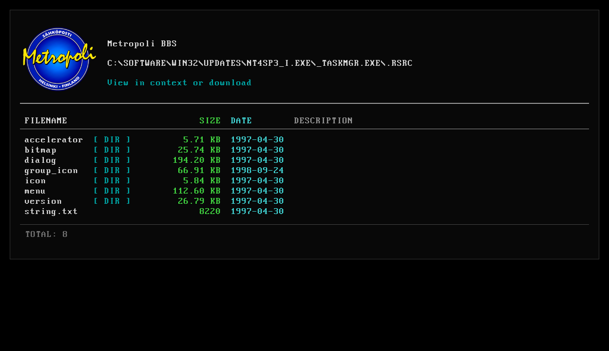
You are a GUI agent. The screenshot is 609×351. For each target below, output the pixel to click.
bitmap (41, 150)
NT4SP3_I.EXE (279, 63)
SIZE (210, 121)
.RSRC (399, 63)
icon (35, 181)
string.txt (51, 211)
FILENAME (46, 121)
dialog (41, 160)
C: (113, 63)
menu (35, 191)
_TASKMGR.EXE (349, 63)
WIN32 (185, 63)
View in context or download (180, 83)
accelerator (54, 140)
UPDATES (223, 63)
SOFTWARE (145, 63)
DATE (241, 121)
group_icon (51, 171)
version (43, 201)
